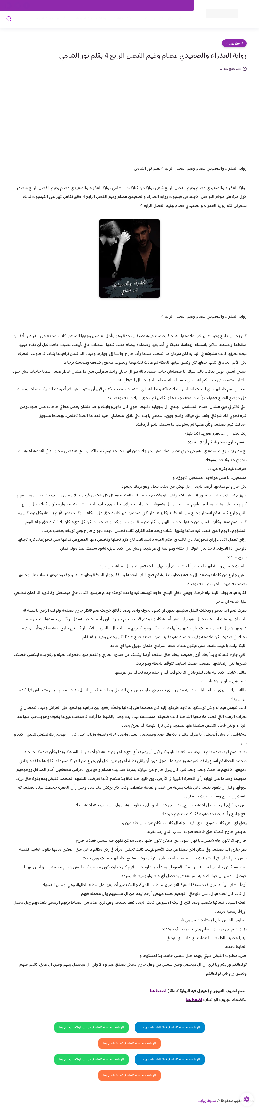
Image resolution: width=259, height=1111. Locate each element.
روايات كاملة (144, 20)
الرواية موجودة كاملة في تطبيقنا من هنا (129, 1043)
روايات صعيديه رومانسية (87, 20)
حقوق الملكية (162, 6)
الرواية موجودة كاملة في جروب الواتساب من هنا (91, 1027)
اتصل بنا (183, 6)
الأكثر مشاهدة (120, 20)
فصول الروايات (168, 20)
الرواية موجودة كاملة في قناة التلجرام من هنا (170, 1027)
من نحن (142, 6)
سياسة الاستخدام (119, 6)
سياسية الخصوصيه (90, 6)
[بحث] (8, 20)
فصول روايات (234, 43)
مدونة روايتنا (206, 1101)
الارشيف (67, 6)
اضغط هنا (194, 1000)
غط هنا (156, 991)
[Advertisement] (129, 108)
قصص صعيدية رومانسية (45, 20)
